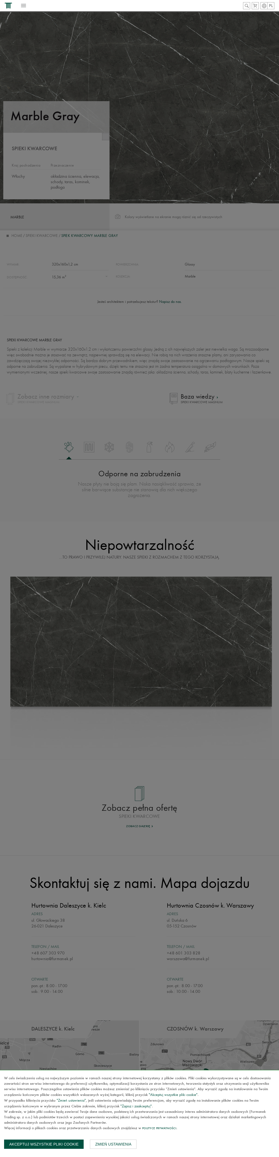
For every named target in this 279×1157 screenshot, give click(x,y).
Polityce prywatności (159, 1128)
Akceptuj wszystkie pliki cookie (43, 1144)
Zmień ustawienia (113, 1144)
